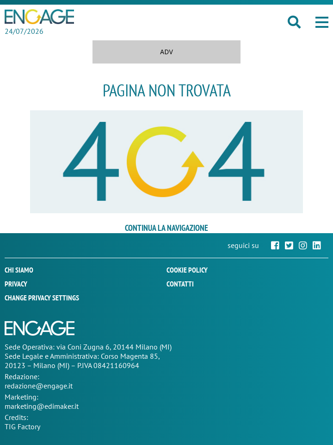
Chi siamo (19, 269)
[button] (321, 22)
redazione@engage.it (39, 385)
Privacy (16, 283)
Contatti (180, 283)
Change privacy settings (42, 297)
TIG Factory (22, 426)
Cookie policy (187, 269)
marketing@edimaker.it (42, 406)
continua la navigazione (166, 227)
